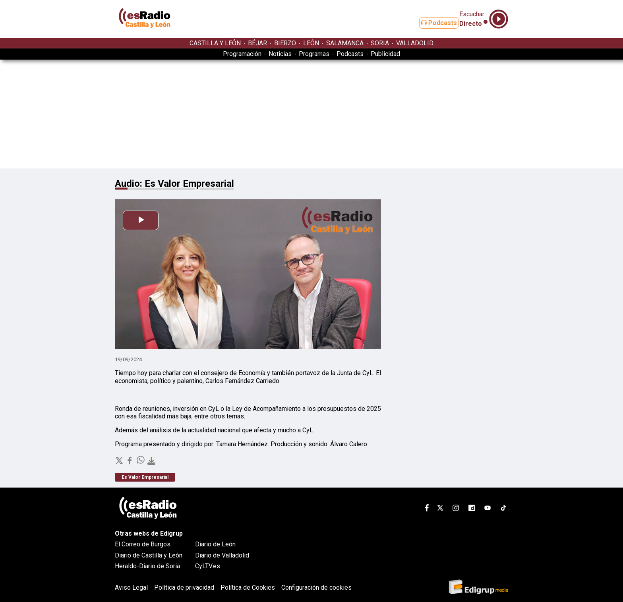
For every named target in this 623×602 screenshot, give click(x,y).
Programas (314, 54)
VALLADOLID (414, 43)
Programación (242, 54)
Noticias (280, 54)
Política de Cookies (248, 587)
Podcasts (430, 23)
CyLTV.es (207, 566)
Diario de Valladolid (222, 555)
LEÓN (311, 43)
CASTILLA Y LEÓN (215, 43)
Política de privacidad (184, 587)
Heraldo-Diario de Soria (147, 566)
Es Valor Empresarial (145, 477)
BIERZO (285, 43)
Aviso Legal (131, 587)
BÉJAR (257, 43)
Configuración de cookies (316, 587)
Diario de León (215, 544)
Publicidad (385, 54)
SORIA (380, 43)
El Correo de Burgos (142, 544)
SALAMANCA (345, 43)
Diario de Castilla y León (148, 555)
